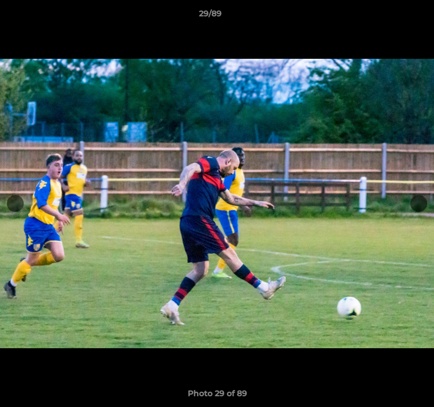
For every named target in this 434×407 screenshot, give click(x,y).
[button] (393, 16)
